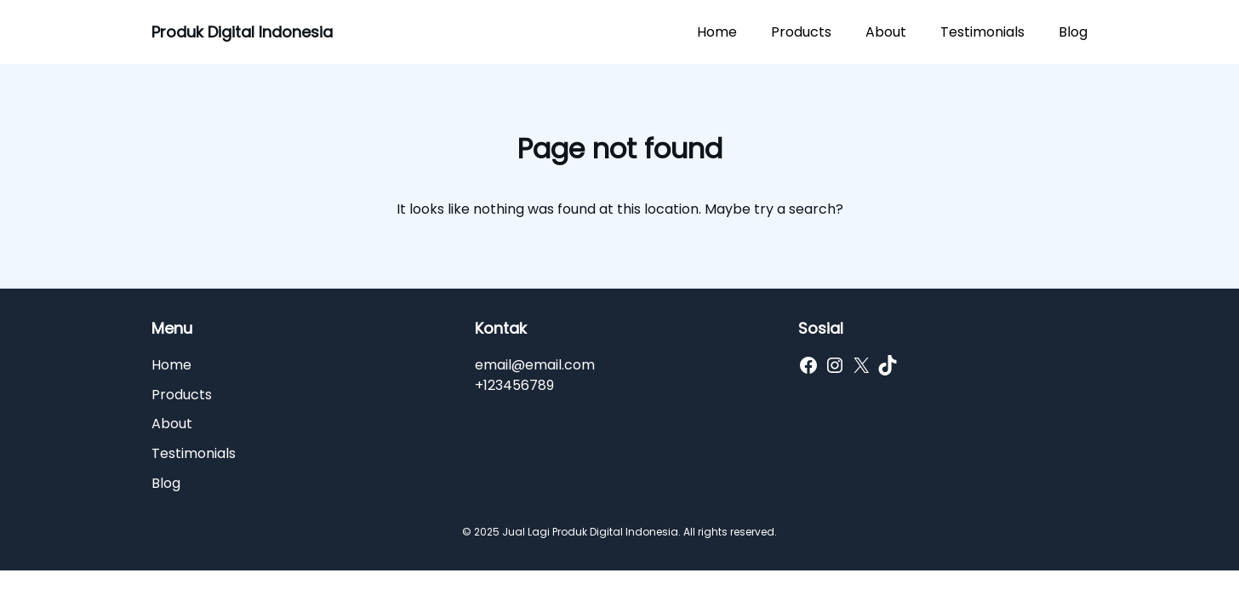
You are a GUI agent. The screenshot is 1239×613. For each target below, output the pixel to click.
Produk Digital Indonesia (242, 32)
